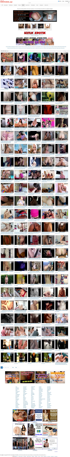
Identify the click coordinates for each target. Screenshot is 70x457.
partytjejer (32, 394)
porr (47, 402)
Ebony (22, 128)
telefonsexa (33, 406)
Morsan (64, 115)
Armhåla (44, 128)
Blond (29, 128)
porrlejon (24, 391)
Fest (43, 142)
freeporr (17, 406)
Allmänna (17, 299)
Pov (51, 89)
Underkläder (22, 194)
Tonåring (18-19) (17, 89)
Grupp (5, 142)
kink (31, 402)
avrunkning (33, 401)
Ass (7, 63)
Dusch (45, 142)
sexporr (40, 392)
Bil (66, 141)
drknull (32, 392)
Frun (66, 116)
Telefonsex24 (30, 46)
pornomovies (25, 402)
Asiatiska (4, 63)
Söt (4, 76)
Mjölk (62, 246)
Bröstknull (49, 63)
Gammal (16, 63)
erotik (24, 392)
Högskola (49, 141)
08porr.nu (16, 456)
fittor (48, 391)
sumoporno (25, 393)
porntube (48, 404)
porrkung (24, 406)
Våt (19, 272)
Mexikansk (32, 285)
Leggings (16, 285)
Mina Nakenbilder (38, 46)
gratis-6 (24, 394)
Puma (15, 168)
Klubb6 (58, 46)
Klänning (57, 246)
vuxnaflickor (18, 394)
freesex (17, 405)
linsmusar (24, 386)
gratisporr (32, 393)
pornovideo (41, 406)
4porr (24, 396)
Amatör (29, 63)
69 (42, 298)
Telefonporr (33, 46)
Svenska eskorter (48, 46)
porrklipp (24, 407)
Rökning (44, 155)
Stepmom (64, 142)
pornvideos (49, 403)
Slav (58, 116)
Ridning (65, 64)
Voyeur (39, 299)
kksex (40, 404)
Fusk (56, 259)
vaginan (17, 392)
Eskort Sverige (43, 46)
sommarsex (18, 391)
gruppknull (49, 407)
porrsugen (40, 395)
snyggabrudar (25, 404)
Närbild (21, 298)
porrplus (40, 407)
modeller (40, 396)
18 (42, 128)
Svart (64, 89)
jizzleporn (17, 396)
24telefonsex (49, 394)
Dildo (6, 102)
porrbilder (48, 401)
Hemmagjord (7, 64)
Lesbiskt (21, 77)
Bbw (38, 63)
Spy (36, 299)
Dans (4, 272)
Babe (61, 63)
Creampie (39, 102)
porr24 (40, 401)
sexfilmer (40, 394)
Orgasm (31, 129)
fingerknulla (49, 392)
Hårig (3, 64)
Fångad (6, 128)
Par (36, 102)
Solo (56, 76)
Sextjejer (52, 46)
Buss (35, 116)
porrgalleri (49, 386)
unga (16, 401)
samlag (24, 405)
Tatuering (16, 272)
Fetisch (18, 194)
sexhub (48, 397)
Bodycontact (64, 46)
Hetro (60, 1)
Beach (43, 141)
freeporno (17, 407)
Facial (36, 272)
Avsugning (10, 63)
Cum (32, 64)
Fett (60, 246)
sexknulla (40, 393)
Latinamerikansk (18, 77)
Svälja (39, 141)
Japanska (22, 207)
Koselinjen (25, 46)
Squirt (11, 102)
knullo (17, 402)
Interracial (9, 142)
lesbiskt (48, 390)
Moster (29, 311)
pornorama (33, 403)
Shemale (67, 1)
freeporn (24, 397)
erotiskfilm (49, 393)
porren (32, 397)
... (10, 367)
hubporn (17, 403)
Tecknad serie (17, 207)
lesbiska (40, 402)
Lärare (32, 168)
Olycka (56, 89)
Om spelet (61, 115)
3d (1, 89)
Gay (63, 1)
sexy (16, 386)
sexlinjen (48, 396)
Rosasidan (55, 46)
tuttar (16, 393)
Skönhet (64, 63)
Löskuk (10, 207)
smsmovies (41, 391)
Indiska (10, 64)
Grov (50, 194)
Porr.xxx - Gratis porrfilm (35, 35)
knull (32, 390)
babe (16, 390)
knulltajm (40, 403)
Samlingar (59, 364)
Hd (24, 128)
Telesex (20, 46)
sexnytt (40, 397)
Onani (56, 272)
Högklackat (9, 337)
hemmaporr (18, 404)
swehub (48, 395)
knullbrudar (33, 386)
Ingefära (64, 128)
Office (9, 128)
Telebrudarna (13, 46)
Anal (2, 63)
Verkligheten (33, 299)
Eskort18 (61, 46)
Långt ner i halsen (51, 246)
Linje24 (7, 46)
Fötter (56, 325)
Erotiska (6, 89)
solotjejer (32, 407)
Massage (38, 64)
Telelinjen (9, 46)
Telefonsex (17, 46)
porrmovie (17, 395)
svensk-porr (33, 404)
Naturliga (52, 141)
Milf (19, 63)
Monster (50, 350)
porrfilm (40, 386)
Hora (21, 299)
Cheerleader (33, 128)
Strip (59, 76)
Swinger (52, 272)
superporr (48, 406)
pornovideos (49, 405)
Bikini (3, 89)
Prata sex (22, 46)
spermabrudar (25, 403)
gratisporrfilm (33, 405)
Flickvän (48, 76)
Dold (17, 312)
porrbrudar (40, 390)
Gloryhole (36, 141)
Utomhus (58, 350)
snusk (24, 390)
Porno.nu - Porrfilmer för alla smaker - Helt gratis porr (35, 34)
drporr (40, 405)
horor (32, 391)
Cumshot (45, 63)
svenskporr (25, 401)
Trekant (34, 246)
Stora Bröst (34, 115)
